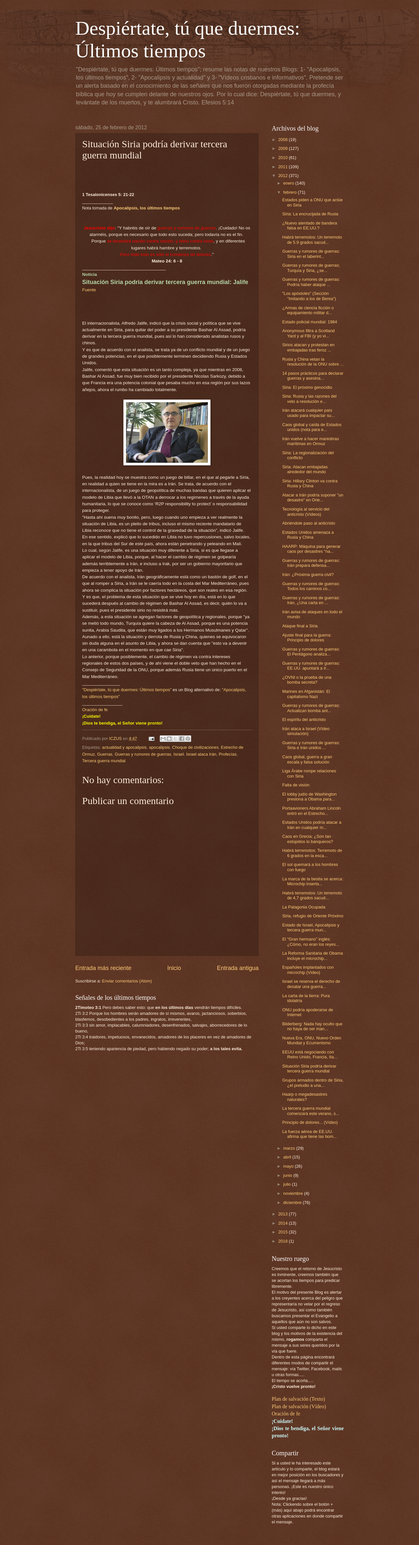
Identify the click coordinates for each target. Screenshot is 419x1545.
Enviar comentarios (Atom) (127, 981)
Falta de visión (295, 784)
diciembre (292, 1202)
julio (287, 1184)
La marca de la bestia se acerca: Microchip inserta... (312, 881)
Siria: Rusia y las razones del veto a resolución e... (309, 399)
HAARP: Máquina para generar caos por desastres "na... (311, 549)
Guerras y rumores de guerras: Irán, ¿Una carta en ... (311, 600)
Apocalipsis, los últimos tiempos (147, 208)
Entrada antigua (238, 968)
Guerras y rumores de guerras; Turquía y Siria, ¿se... (311, 268)
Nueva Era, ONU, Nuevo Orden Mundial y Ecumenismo (311, 1040)
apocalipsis (159, 747)
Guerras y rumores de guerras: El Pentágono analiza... (311, 651)
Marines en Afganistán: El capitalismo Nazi (306, 694)
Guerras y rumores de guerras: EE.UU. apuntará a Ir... (311, 666)
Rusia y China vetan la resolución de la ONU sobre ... (312, 362)
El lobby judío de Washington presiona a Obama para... (309, 796)
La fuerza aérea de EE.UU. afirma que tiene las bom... (309, 1134)
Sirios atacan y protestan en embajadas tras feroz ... (308, 347)
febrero (290, 192)
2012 (283, 175)
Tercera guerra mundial (103, 760)
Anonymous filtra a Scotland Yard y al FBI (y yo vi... (308, 333)
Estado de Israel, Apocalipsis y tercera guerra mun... (310, 927)
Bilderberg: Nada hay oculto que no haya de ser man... (312, 1026)
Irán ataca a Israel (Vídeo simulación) (306, 731)
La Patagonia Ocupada (303, 907)
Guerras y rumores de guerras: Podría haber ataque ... (311, 282)
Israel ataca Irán (201, 754)
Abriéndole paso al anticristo (308, 523)
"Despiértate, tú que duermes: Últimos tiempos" (127, 689)
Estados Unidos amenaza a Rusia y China (308, 535)
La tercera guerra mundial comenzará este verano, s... (310, 1111)
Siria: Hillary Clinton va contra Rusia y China (309, 483)
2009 (283, 148)
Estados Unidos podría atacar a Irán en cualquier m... (311, 825)
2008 (283, 139)
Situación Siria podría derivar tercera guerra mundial (309, 1068)
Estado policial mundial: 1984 (309, 321)
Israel (178, 754)
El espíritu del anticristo (304, 719)
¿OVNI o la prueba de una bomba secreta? (306, 680)
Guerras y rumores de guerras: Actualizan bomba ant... (311, 708)
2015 (283, 1232)
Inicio (174, 968)
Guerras (105, 754)
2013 (283, 1214)
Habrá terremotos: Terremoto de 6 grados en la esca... (312, 853)
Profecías (227, 754)
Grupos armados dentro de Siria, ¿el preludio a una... (312, 1082)
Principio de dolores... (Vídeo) (310, 1122)
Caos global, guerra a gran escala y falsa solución (307, 759)
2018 (283, 1241)
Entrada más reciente (103, 968)
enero (289, 183)
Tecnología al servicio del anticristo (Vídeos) (305, 511)
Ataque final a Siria (300, 625)
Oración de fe (95, 709)
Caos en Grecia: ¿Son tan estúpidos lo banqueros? (307, 839)
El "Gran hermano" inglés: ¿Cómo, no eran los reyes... (310, 941)
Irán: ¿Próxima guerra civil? (308, 574)
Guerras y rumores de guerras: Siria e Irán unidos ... (311, 745)
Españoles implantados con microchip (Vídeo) (308, 970)
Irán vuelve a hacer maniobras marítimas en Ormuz (310, 441)
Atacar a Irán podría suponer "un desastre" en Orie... (312, 497)
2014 (283, 1223)
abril (287, 1157)
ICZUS (116, 738)
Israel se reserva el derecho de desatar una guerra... (311, 984)
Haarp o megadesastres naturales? (304, 1097)
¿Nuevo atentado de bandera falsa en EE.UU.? (309, 225)
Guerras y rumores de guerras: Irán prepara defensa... (311, 563)
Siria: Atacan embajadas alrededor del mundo (305, 469)
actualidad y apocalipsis (124, 747)
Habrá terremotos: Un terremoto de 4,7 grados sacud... (312, 895)
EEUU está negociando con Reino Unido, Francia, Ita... (309, 1054)
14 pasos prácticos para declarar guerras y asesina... (312, 376)
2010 (283, 157)
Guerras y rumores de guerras (143, 754)
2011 (283, 166)
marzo (289, 1148)
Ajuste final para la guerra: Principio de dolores (306, 637)
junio (288, 1175)
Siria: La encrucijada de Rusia (310, 213)
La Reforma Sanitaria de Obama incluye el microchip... (312, 956)
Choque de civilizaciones (195, 747)
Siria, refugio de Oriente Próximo (312, 915)
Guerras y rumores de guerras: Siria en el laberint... (311, 254)
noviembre (293, 1193)
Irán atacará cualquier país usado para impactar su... (308, 413)
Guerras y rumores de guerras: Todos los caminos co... (311, 586)
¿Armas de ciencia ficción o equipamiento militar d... (308, 310)
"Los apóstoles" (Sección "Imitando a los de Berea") (309, 296)
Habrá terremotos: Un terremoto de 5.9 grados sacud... (312, 239)
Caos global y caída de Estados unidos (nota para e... (311, 427)
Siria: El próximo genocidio (307, 387)
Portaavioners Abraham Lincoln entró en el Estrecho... (311, 811)
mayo (289, 1166)
